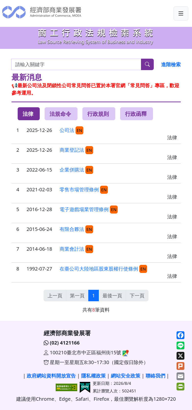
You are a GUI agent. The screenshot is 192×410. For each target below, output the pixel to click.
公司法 (67, 130)
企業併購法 (72, 169)
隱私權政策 (93, 375)
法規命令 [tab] (60, 113)
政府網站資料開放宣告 (51, 375)
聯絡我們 (155, 375)
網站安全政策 (125, 375)
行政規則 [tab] (98, 113)
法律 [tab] (28, 113)
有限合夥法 (72, 229)
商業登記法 (72, 150)
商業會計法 (72, 249)
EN (79, 130)
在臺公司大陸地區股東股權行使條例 (99, 268)
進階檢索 (171, 64)
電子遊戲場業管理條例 (84, 209)
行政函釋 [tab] (136, 113)
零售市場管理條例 (79, 189)
